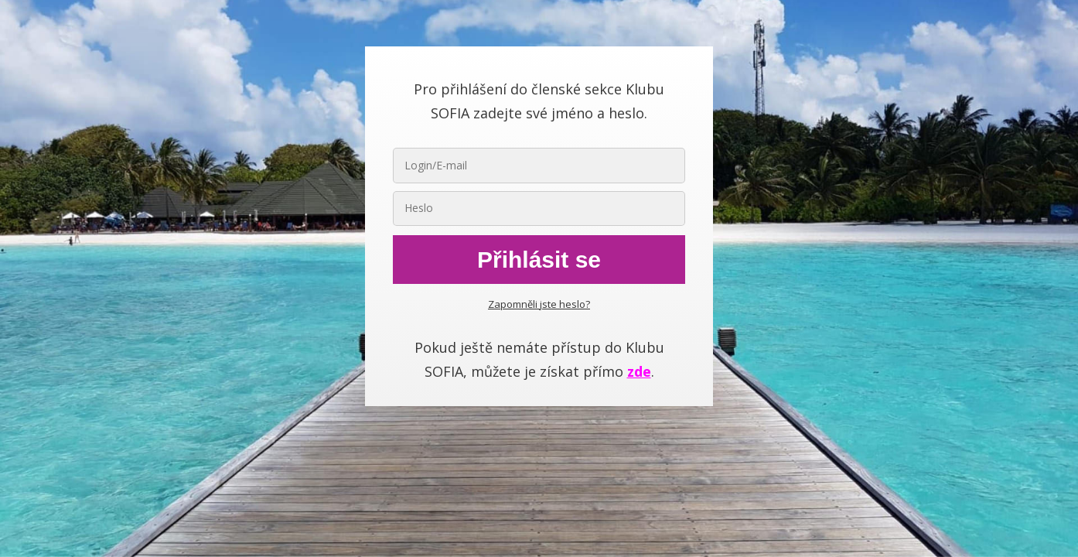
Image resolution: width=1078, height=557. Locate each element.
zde (639, 371)
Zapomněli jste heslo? (539, 304)
